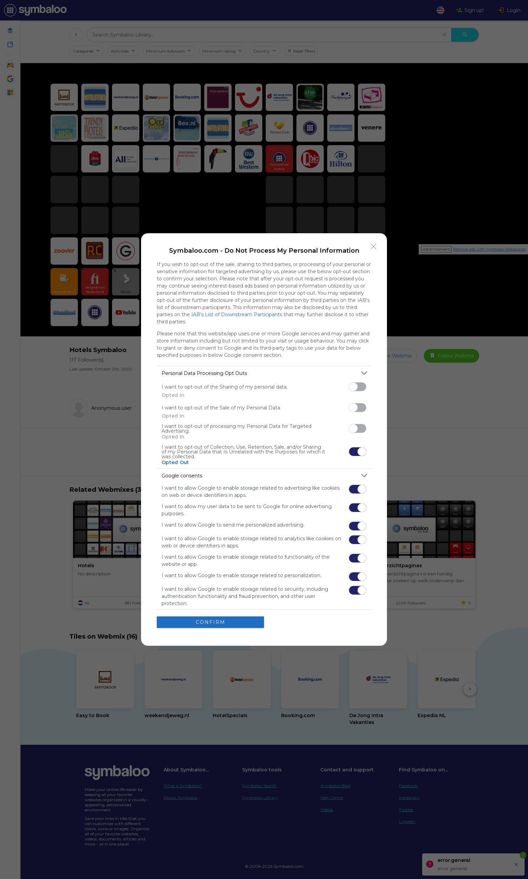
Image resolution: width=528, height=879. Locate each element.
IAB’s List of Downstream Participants (236, 314)
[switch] (357, 386)
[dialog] (264, 439)
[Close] (373, 246)
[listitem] (264, 373)
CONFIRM (210, 622)
